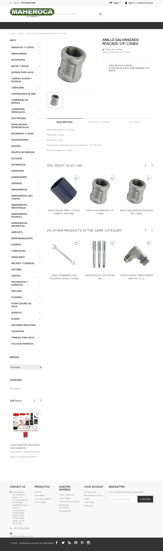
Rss (69, 543)
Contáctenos (65, 511)
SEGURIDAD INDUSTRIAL (23, 325)
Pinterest (82, 543)
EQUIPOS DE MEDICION (23, 152)
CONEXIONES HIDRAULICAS (18, 110)
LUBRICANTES (18, 250)
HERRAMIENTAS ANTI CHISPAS (22, 197)
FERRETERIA (17, 170)
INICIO (13, 40)
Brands (14, 357)
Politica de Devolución (64, 506)
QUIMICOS (16, 312)
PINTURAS (16, 291)
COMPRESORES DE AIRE (23, 93)
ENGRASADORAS (19, 139)
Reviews (134, 122)
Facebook (57, 543)
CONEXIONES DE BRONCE (19, 101)
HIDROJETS (16, 232)
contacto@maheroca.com (21, 536)
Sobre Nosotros (66, 494)
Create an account (145, 3)
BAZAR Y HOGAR (19, 66)
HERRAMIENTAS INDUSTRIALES (19, 206)
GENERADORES (19, 177)
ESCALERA (16, 158)
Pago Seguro (65, 498)
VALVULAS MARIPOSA (22, 343)
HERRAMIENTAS (19, 189)
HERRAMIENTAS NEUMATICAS (19, 224)
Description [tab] (64, 122)
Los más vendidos (43, 498)
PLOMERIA (16, 297)
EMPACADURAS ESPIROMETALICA (20, 126)
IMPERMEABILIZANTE (22, 238)
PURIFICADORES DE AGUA (21, 305)
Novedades (40, 495)
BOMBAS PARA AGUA (22, 72)
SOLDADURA (17, 331)
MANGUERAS (18, 257)
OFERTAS (16, 275)
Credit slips (89, 502)
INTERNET (16, 244)
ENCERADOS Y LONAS (22, 133)
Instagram (88, 543)
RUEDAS (15, 318)
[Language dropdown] (115, 3)
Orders (87, 498)
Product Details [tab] (99, 122)
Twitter (63, 543)
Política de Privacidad (69, 501)
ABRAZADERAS (19, 53)
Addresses (88, 505)
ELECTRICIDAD (18, 118)
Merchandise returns (93, 495)
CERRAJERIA (17, 87)
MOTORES (16, 269)
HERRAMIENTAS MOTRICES (19, 215)
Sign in (131, 3)
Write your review (112, 49)
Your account (93, 486)
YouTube (76, 543)
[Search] (80, 14)
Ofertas (38, 492)
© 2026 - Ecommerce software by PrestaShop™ (32, 543)
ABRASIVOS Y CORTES (22, 47)
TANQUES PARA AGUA (22, 337)
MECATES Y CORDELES (22, 263)
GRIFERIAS (16, 183)
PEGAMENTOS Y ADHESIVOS (19, 283)
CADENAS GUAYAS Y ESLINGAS (21, 80)
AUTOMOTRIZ (18, 59)
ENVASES (16, 146)
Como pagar (40, 502)
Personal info (90, 492)
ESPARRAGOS (18, 164)
